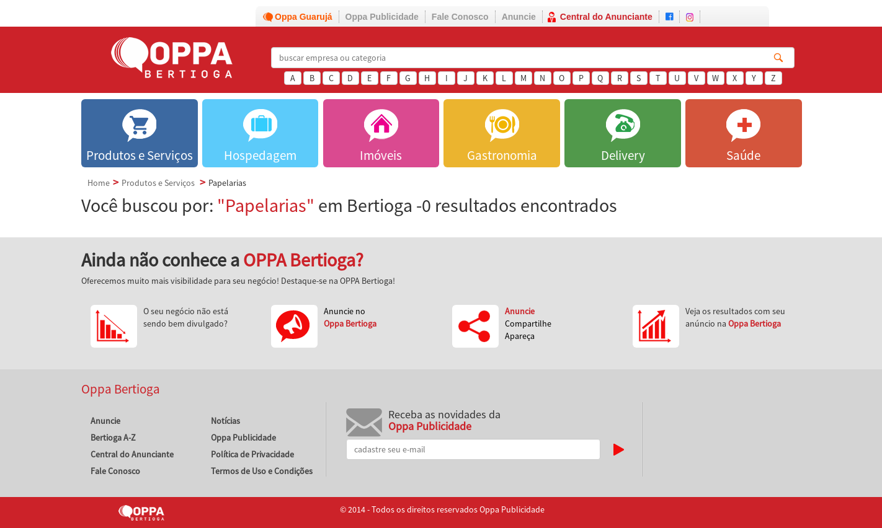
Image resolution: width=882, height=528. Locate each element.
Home (98, 182)
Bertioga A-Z (113, 437)
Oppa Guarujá (303, 17)
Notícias (225, 420)
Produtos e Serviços (158, 182)
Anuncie (519, 17)
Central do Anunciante (606, 17)
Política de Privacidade (252, 454)
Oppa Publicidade (382, 17)
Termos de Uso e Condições (262, 471)
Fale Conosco (460, 17)
